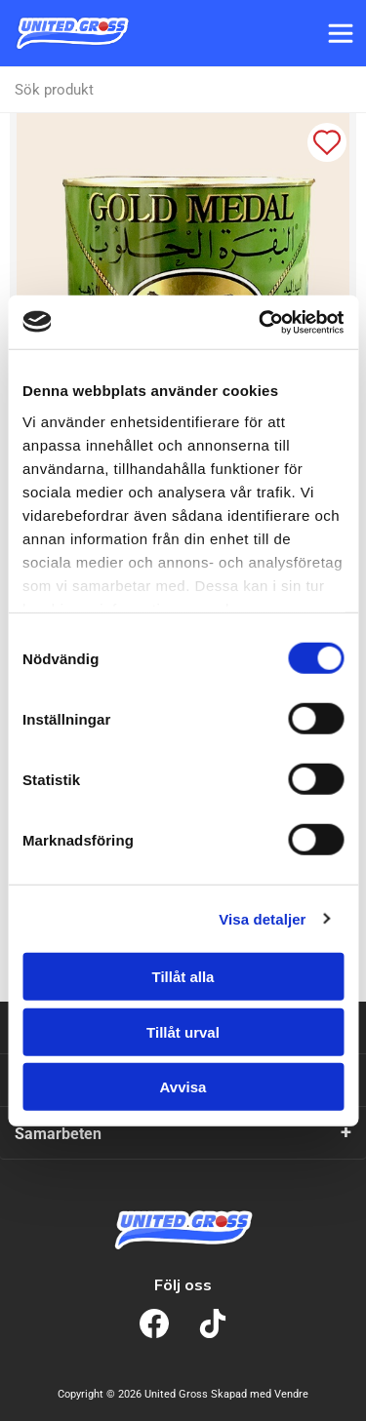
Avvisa (183, 1087)
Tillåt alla (183, 976)
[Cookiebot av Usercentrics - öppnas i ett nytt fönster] (261, 322)
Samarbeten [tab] (58, 1134)
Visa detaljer (262, 918)
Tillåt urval (183, 1031)
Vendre (291, 1394)
